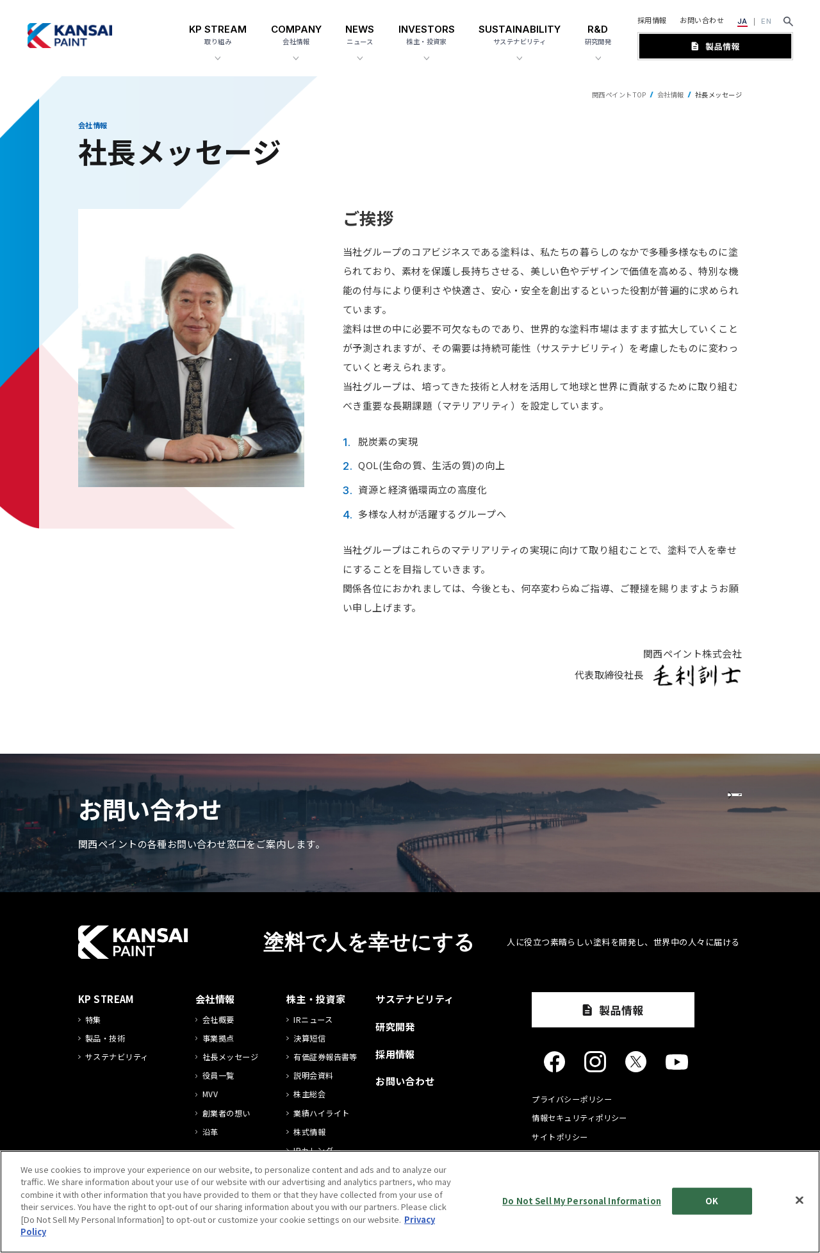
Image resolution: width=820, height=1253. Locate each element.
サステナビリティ (117, 1057)
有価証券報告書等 (325, 1057)
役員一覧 (218, 1075)
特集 (93, 1020)
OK (711, 1201)
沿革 (210, 1132)
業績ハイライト (321, 1113)
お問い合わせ (702, 20)
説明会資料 (313, 1075)
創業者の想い (226, 1113)
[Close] (799, 1200)
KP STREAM (106, 999)
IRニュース (312, 1020)
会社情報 (670, 94)
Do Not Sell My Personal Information (581, 1201)
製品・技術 (105, 1038)
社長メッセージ (230, 1057)
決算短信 (309, 1038)
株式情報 (309, 1132)
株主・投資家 (316, 999)
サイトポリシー (559, 1137)
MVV (210, 1094)
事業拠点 (218, 1038)
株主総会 (309, 1094)
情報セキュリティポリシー (579, 1118)
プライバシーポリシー (572, 1099)
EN (766, 21)
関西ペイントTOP (619, 94)
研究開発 (395, 1026)
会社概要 (218, 1020)
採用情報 (652, 20)
